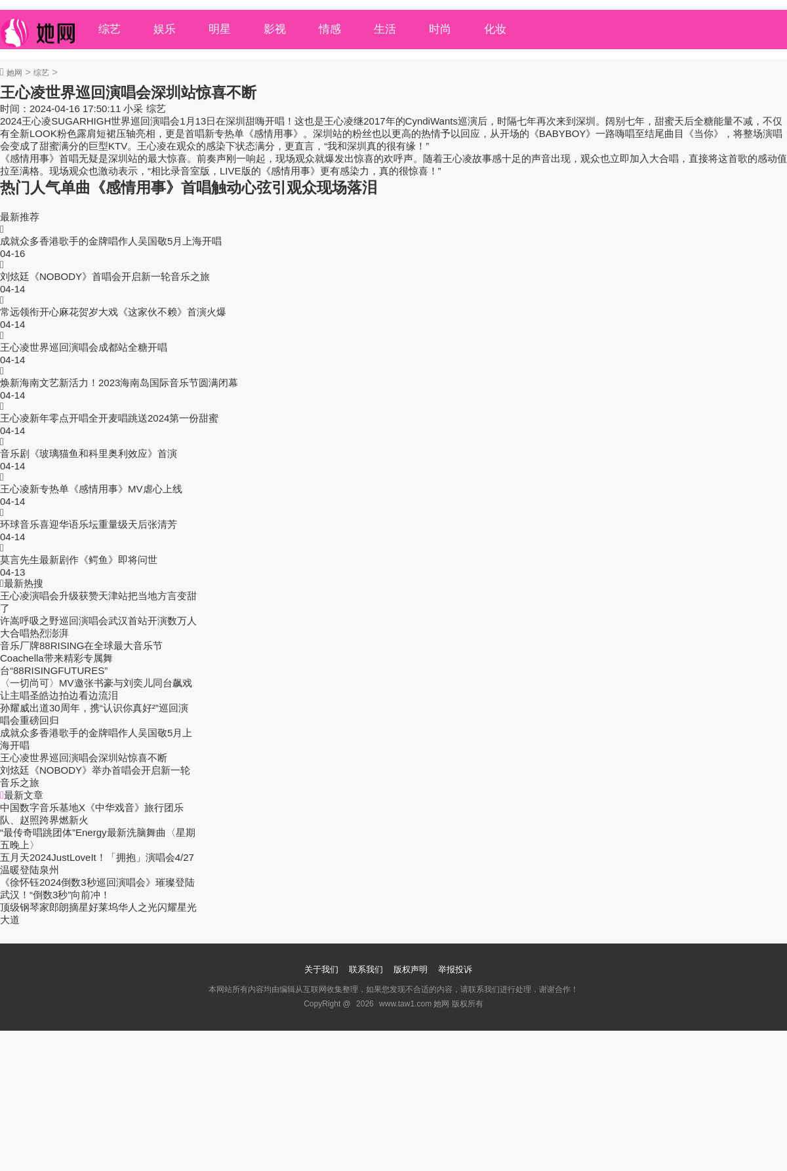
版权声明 (411, 969)
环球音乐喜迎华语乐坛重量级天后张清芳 (88, 524)
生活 (385, 29)
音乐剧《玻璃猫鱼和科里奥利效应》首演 (88, 453)
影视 (275, 29)
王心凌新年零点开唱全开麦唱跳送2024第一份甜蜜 (109, 418)
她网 (14, 72)
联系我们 (366, 969)
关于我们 (321, 969)
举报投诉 (455, 969)
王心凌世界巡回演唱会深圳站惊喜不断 (83, 757)
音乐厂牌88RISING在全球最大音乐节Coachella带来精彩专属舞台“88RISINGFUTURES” (81, 658)
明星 (220, 29)
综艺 (109, 29)
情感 (330, 29)
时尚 (440, 29)
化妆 (495, 29)
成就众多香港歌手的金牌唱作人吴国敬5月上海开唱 (111, 241)
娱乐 (164, 29)
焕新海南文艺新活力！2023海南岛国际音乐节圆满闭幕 (119, 382)
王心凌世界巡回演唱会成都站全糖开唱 (83, 347)
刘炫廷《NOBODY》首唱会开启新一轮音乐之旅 (105, 276)
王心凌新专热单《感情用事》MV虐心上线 (91, 488)
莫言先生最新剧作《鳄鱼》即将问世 (78, 559)
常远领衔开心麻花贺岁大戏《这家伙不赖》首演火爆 (113, 311)
